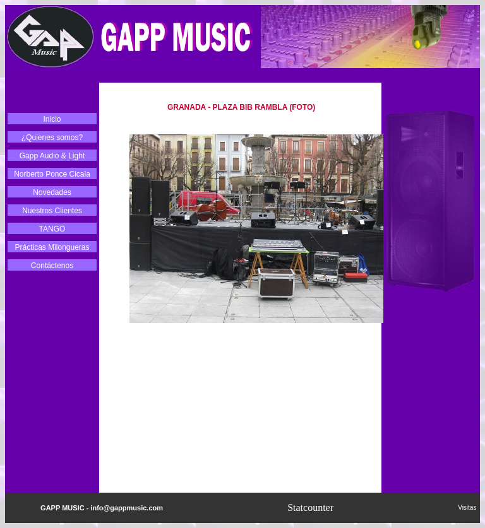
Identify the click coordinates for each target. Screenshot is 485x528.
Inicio (52, 119)
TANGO (52, 229)
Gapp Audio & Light (52, 155)
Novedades (52, 192)
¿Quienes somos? (52, 137)
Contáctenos (52, 265)
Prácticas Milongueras (52, 247)
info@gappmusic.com (126, 508)
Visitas (469, 507)
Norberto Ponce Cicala (52, 174)
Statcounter (310, 507)
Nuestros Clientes (52, 210)
